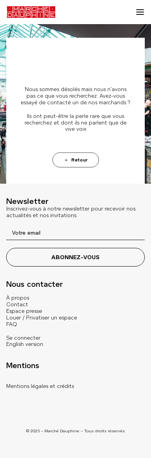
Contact (17, 304)
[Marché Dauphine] (31, 12)
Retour (75, 160)
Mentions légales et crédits (40, 386)
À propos (17, 298)
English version (24, 344)
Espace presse (24, 311)
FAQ (11, 324)
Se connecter (23, 338)
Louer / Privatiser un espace (41, 318)
